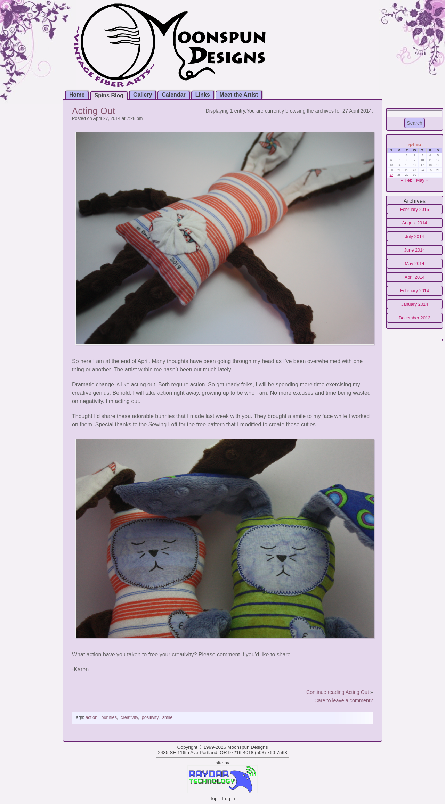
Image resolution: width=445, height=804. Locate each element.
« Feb (406, 180)
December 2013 (414, 317)
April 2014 (415, 277)
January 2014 (414, 304)
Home (76, 95)
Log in (228, 798)
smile (167, 717)
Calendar (173, 95)
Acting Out (93, 111)
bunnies (109, 717)
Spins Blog (108, 95)
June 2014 (414, 250)
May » (422, 180)
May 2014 (414, 263)
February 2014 (414, 290)
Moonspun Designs (247, 747)
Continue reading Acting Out (337, 692)
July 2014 (414, 236)
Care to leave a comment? (343, 700)
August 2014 (414, 222)
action (91, 717)
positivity (150, 717)
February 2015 (414, 209)
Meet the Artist (239, 95)
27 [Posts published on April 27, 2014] (391, 175)
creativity (129, 717)
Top (214, 798)
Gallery (142, 95)
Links (202, 95)
